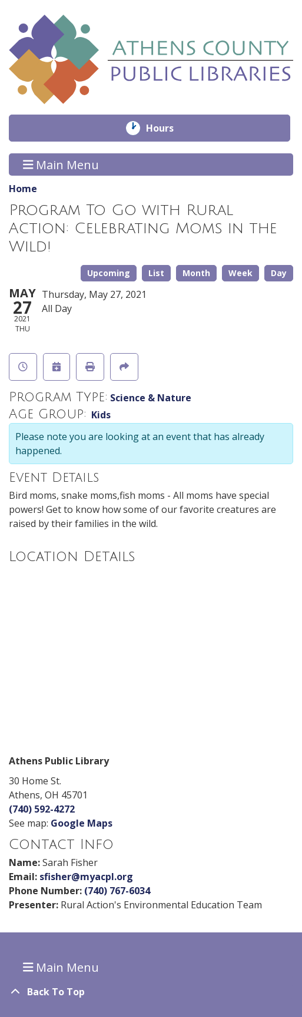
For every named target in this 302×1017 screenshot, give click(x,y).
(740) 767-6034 (117, 890)
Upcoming (108, 272)
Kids (101, 414)
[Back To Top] (151, 991)
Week (240, 272)
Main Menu (61, 164)
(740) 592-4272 (42, 809)
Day (279, 272)
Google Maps (81, 823)
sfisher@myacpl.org (86, 876)
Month (196, 272)
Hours (168, 128)
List (156, 272)
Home (23, 188)
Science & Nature (150, 397)
